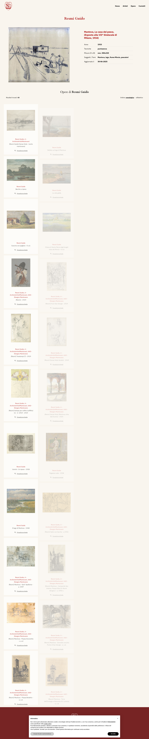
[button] (117, 718)
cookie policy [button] (47, 723)
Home (117, 6)
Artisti (125, 6)
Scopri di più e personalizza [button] (42, 734)
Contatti (142, 6)
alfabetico (139, 97)
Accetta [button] (113, 734)
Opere (133, 6)
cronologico (130, 97)
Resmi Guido (74, 18)
